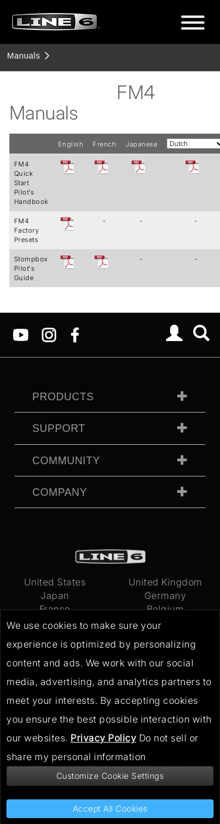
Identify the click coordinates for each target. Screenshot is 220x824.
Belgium (165, 609)
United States (55, 582)
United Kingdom (165, 582)
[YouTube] (20, 334)
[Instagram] (49, 334)
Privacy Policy (103, 738)
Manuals (23, 55)
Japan (54, 595)
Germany (165, 595)
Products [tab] (63, 397)
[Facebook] (74, 334)
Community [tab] (66, 461)
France (54, 609)
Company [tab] (59, 492)
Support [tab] (58, 428)
